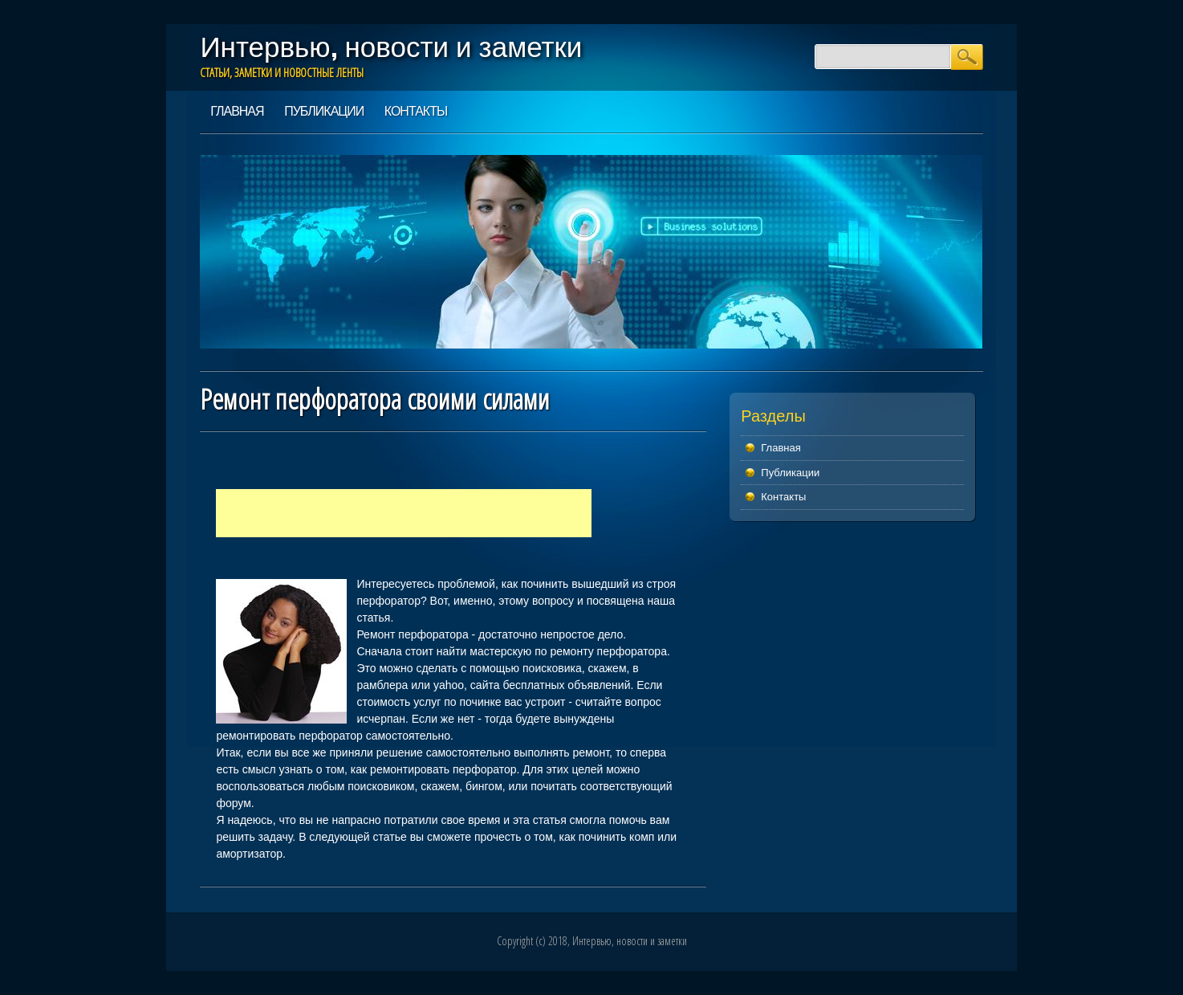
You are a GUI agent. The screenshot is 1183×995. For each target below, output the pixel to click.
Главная (236, 111)
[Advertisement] (404, 513)
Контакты (415, 111)
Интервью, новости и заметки (391, 47)
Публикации (324, 111)
